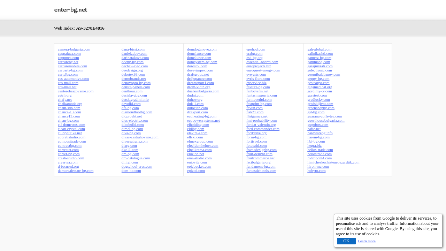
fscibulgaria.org (258, 162)
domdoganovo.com (202, 49)
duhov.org (194, 99)
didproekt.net (132, 116)
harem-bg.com (318, 137)
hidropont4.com (319, 158)
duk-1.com (195, 103)
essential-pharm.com (262, 62)
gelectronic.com (319, 70)
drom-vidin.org (198, 87)
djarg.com (129, 145)
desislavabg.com (134, 95)
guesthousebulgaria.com (326, 120)
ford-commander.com (262, 129)
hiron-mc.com (318, 166)
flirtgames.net (257, 116)
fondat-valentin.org (261, 124)
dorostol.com (197, 66)
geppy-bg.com (318, 78)
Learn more (367, 241)
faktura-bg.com (258, 87)
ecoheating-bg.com (201, 116)
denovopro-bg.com (136, 83)
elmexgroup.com (200, 141)
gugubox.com (317, 124)
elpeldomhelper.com (202, 145)
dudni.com (195, 95)
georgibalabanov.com (323, 74)
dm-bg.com (130, 154)
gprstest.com (317, 95)
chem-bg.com (68, 120)
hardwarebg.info (319, 133)
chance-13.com (69, 112)
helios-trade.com (320, 149)
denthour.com (132, 91)
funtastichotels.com (261, 170)
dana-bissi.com (133, 49)
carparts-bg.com (70, 70)
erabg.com (254, 53)
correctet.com (68, 149)
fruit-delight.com (259, 154)
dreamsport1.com (200, 83)
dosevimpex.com (200, 70)
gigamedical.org (319, 87)
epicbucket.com (199, 166)
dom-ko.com (131, 170)
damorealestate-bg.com (75, 170)
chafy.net (65, 99)
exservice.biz (256, 83)
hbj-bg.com (316, 141)
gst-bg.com (315, 112)
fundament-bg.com (260, 166)
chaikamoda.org (70, 103)
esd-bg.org (254, 57)
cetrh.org (64, 95)
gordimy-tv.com (319, 91)
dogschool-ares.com (137, 166)
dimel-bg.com (132, 129)
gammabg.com (318, 62)
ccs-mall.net (67, 87)
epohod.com (255, 49)
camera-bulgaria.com (74, 49)
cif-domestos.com (71, 124)
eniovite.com (197, 162)
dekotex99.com (133, 74)
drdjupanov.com (199, 78)
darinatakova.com (135, 57)
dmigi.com (130, 162)
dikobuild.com (133, 124)
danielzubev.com (134, 53)
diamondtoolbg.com (137, 112)
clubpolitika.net (70, 133)
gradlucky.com (318, 99)
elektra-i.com (197, 133)
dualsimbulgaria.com (203, 91)
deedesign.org (132, 70)
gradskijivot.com (320, 103)
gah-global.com (319, 49)
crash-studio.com (71, 158)
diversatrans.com (135, 141)
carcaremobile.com (72, 66)
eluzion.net (195, 154)
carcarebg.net (68, 62)
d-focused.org (68, 166)
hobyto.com (316, 170)
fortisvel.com (256, 141)
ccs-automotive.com (73, 78)
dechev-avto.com (135, 66)
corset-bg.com (69, 154)
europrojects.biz (258, 66)
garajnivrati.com (319, 66)
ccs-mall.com (68, 83)
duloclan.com (197, 108)
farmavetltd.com (258, 99)
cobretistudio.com (71, 137)
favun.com (254, 108)
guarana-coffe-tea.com (324, 116)
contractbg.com (70, 145)
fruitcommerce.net (260, 158)
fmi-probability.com (261, 120)
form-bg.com (256, 137)
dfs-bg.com (130, 108)
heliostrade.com (319, 154)
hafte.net (314, 129)
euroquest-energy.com (263, 70)
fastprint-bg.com (259, 103)
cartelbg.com (68, 74)
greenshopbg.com (320, 108)
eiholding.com (198, 124)
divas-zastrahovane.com (140, 137)
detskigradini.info (135, 99)
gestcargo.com (318, 83)
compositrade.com (72, 141)
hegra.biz (314, 145)
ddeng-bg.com (133, 62)
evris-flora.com (258, 78)
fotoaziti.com (256, 145)
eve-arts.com (256, 74)
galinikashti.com (320, 53)
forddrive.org (256, 133)
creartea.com (67, 162)
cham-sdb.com (69, 108)
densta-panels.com (136, 87)
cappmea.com (68, 57)
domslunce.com (199, 57)
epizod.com (196, 170)
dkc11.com (130, 149)
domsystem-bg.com (202, 62)
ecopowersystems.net (203, 120)
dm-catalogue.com (136, 158)
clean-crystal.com (71, 129)
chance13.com (69, 116)
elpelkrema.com (199, 149)
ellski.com (195, 137)
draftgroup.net (198, 74)
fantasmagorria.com (261, 95)
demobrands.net (134, 78)
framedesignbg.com (261, 149)
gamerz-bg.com (319, 57)
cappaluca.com (69, 53)
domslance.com (199, 53)
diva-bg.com (131, 133)
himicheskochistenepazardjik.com (333, 162)
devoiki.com (131, 103)
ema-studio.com (199, 158)
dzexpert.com (197, 112)
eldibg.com (195, 129)
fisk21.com (254, 112)
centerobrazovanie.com (75, 91)
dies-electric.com (135, 120)
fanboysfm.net (257, 91)
